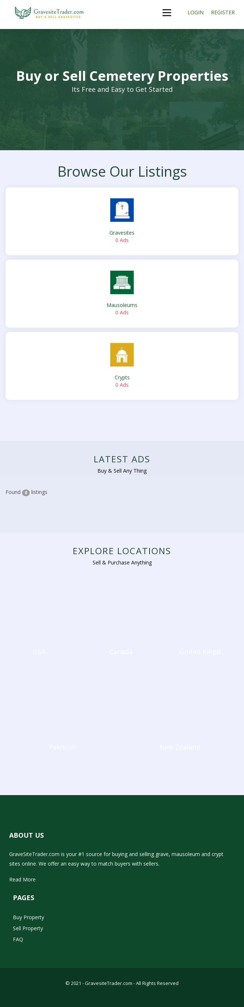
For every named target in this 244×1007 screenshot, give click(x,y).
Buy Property (28, 917)
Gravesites (122, 221)
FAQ (18, 939)
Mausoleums (122, 293)
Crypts (122, 366)
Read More (22, 879)
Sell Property (28, 928)
